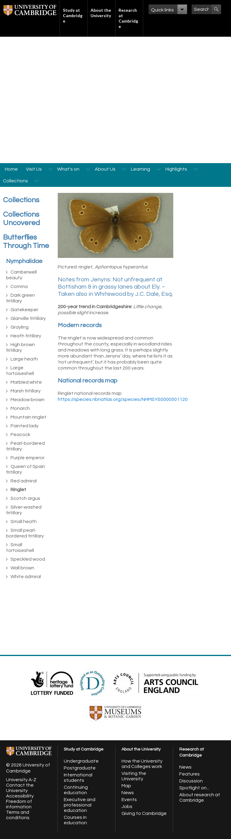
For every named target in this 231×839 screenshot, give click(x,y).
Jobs (127, 806)
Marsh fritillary (26, 391)
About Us (105, 169)
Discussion (191, 781)
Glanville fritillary (28, 318)
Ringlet (18, 489)
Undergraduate (81, 761)
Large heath (24, 359)
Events (129, 799)
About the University (101, 13)
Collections (15, 180)
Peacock (20, 434)
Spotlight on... (194, 787)
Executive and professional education (79, 805)
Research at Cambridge (128, 18)
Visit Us (34, 169)
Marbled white (26, 382)
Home (11, 169)
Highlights (176, 169)
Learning (140, 169)
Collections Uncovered (21, 219)
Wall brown (22, 567)
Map (126, 785)
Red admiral (24, 480)
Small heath (24, 521)
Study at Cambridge (72, 15)
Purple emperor (28, 457)
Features (189, 774)
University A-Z (21, 779)
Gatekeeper (24, 309)
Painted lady (24, 425)
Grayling (20, 327)
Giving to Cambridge (144, 813)
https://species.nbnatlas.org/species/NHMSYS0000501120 (123, 399)
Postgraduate (80, 768)
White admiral (26, 576)
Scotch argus (25, 498)
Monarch (20, 408)
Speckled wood (28, 559)
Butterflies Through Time (26, 241)
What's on (68, 169)
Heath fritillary (26, 335)
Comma (19, 286)
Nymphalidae (24, 261)
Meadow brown (28, 399)
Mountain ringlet (28, 417)
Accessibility (20, 796)
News (128, 792)
